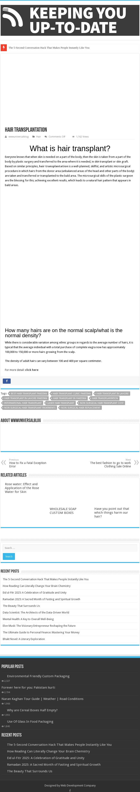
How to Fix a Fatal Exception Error (31, 378)
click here (31, 284)
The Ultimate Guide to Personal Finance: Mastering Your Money (41, 547)
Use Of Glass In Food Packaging (30, 636)
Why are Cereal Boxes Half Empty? (32, 625)
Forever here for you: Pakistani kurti (28, 602)
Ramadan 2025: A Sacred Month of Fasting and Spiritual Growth (41, 514)
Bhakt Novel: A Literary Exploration (24, 553)
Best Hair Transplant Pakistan (29, 308)
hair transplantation (53, 166)
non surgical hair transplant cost (102, 317)
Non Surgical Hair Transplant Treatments (29, 322)
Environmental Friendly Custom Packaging (38, 591)
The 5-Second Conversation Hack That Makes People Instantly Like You (49, 47)
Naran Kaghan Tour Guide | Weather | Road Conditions (42, 614)
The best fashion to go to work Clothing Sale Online (109, 378)
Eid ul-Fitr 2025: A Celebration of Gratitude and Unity (34, 507)
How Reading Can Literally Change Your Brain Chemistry (36, 500)
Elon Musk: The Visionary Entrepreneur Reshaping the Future (39, 540)
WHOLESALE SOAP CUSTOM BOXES (63, 426)
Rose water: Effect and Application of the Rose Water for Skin (22, 403)
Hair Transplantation (105, 313)
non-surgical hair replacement (80, 322)
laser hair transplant (60, 317)
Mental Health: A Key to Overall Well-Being (28, 533)
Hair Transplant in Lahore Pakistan (25, 313)
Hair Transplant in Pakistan (69, 313)
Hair (38, 136)
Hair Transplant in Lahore (112, 308)
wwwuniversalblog (19, 136)
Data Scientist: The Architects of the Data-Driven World (36, 527)
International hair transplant (23, 317)
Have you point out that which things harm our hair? (111, 427)
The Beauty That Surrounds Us (21, 520)
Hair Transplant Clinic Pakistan (72, 308)
